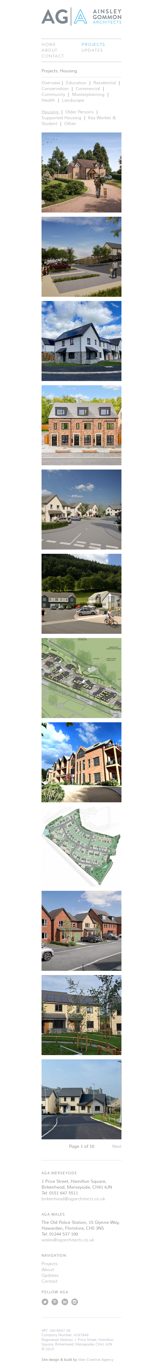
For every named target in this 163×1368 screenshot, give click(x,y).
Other (70, 123)
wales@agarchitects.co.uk (68, 1240)
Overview (51, 83)
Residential (105, 83)
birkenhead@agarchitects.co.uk (73, 1199)
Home (49, 44)
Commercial (88, 88)
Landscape (73, 100)
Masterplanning (89, 94)
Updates (92, 50)
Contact (53, 56)
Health (49, 100)
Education (77, 83)
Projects (93, 44)
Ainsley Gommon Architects (81, 16)
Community (54, 94)
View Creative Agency (96, 1360)
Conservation (56, 88)
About (50, 50)
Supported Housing (62, 118)
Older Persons (80, 112)
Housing (51, 112)
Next (116, 1146)
